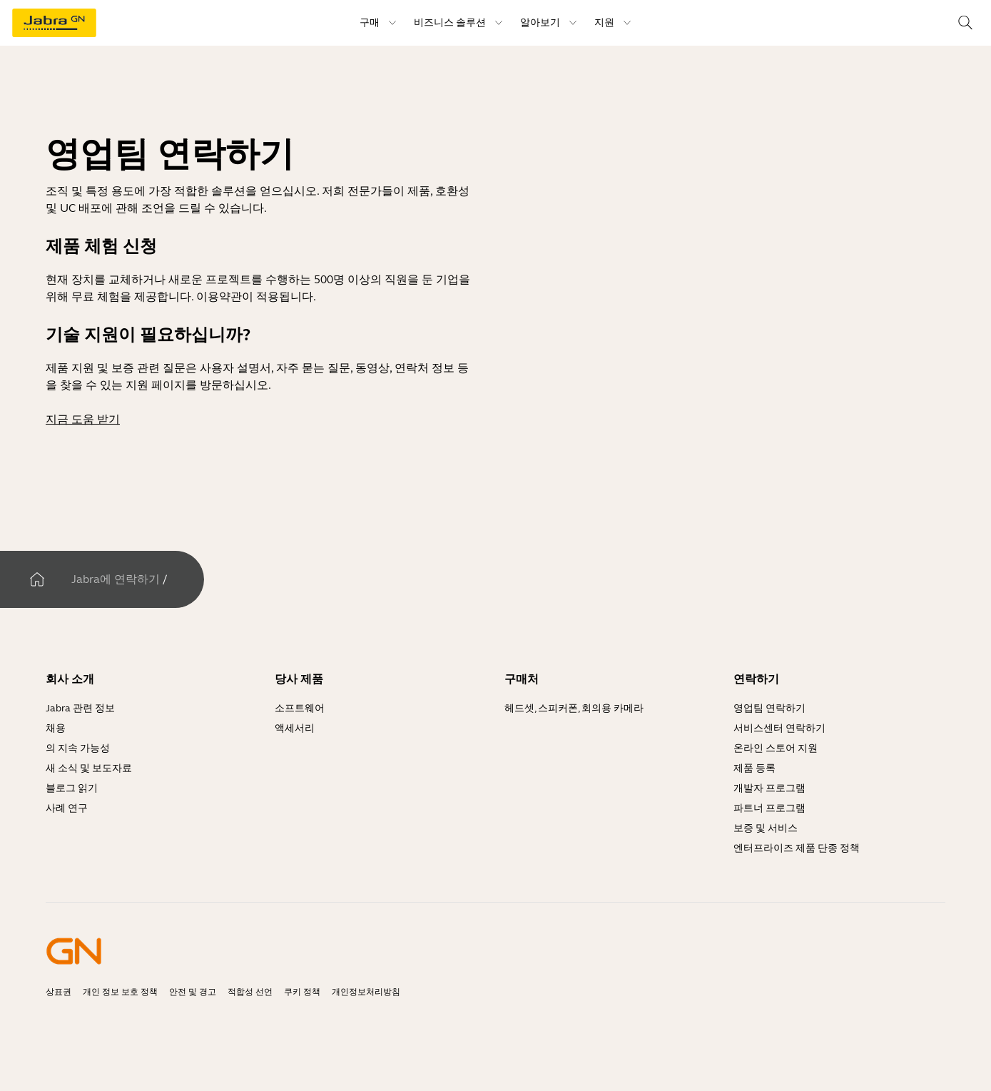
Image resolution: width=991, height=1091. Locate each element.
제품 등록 (754, 768)
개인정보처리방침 (366, 992)
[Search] (965, 23)
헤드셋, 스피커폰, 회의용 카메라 (574, 708)
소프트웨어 (300, 708)
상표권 (58, 992)
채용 (56, 728)
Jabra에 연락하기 (115, 579)
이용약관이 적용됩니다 (254, 296)
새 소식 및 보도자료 (89, 768)
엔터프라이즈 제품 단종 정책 (796, 848)
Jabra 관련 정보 (80, 708)
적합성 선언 (250, 992)
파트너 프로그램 (769, 808)
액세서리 (295, 728)
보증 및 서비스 (765, 828)
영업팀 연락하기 (769, 708)
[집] (37, 579)
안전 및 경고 (192, 992)
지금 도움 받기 (83, 419)
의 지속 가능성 (78, 748)
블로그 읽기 (72, 788)
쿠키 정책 (302, 992)
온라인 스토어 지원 (775, 748)
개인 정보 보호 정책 (120, 992)
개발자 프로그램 (769, 788)
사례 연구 (67, 808)
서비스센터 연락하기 (779, 728)
